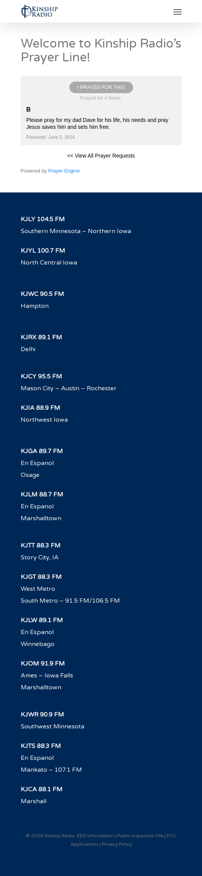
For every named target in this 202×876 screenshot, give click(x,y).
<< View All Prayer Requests (101, 156)
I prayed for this (101, 87)
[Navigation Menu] (177, 11)
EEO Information (95, 835)
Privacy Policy (117, 844)
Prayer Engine (64, 171)
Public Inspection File (140, 835)
